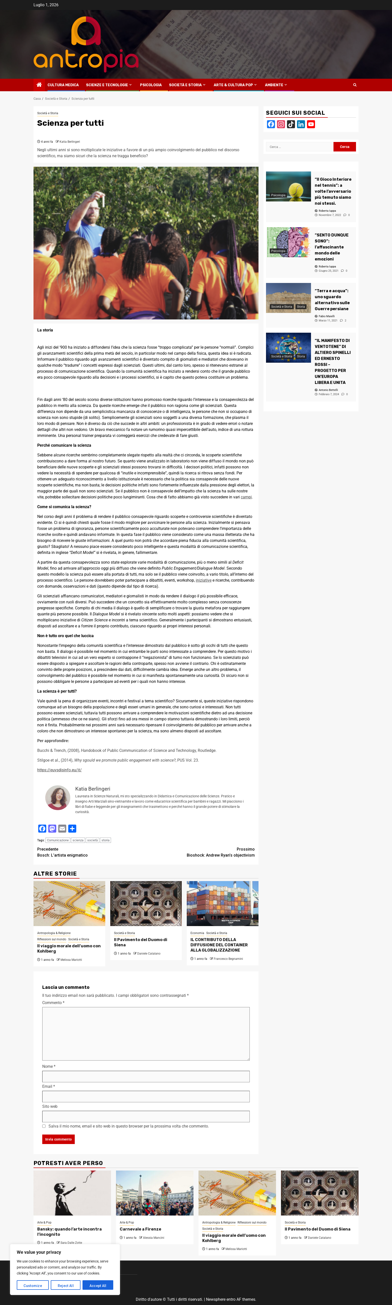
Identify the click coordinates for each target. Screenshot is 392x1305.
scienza (78, 840)
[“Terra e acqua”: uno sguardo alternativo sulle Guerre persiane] (288, 298)
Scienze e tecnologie (107, 85)
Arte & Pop (44, 1222)
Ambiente (274, 85)
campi (246, 497)
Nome (49, 1066)
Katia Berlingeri (70, 141)
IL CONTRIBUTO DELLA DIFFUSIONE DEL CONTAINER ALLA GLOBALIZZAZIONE (219, 945)
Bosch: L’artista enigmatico (91, 852)
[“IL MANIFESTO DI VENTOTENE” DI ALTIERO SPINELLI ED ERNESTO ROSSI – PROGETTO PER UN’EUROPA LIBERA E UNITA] (288, 348)
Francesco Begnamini (228, 959)
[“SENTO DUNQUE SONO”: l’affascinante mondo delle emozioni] (288, 242)
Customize (33, 1286)
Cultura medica (63, 85)
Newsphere (216, 1299)
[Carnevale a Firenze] (155, 1193)
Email (48, 1086)
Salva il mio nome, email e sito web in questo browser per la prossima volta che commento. (128, 1126)
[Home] (39, 85)
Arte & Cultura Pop (233, 85)
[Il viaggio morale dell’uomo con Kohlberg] (69, 903)
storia (106, 840)
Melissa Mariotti (71, 960)
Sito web (50, 1106)
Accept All (98, 1286)
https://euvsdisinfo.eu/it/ (59, 770)
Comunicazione (58, 840)
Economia (197, 933)
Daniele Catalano (148, 953)
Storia (301, 306)
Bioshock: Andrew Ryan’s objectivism (200, 852)
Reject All (66, 1286)
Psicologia (151, 85)
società (92, 840)
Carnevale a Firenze (140, 1229)
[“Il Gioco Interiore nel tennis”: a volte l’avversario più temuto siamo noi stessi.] (288, 186)
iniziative (204, 580)
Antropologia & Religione (53, 933)
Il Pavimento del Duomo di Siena (317, 1229)
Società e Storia (185, 85)
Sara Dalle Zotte (71, 1243)
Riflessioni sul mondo (51, 939)
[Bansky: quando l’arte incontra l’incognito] (72, 1193)
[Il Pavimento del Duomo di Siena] (146, 903)
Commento (53, 1002)
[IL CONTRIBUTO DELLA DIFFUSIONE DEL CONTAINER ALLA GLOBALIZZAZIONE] (222, 903)
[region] (65, 1269)
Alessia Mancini (153, 1238)
